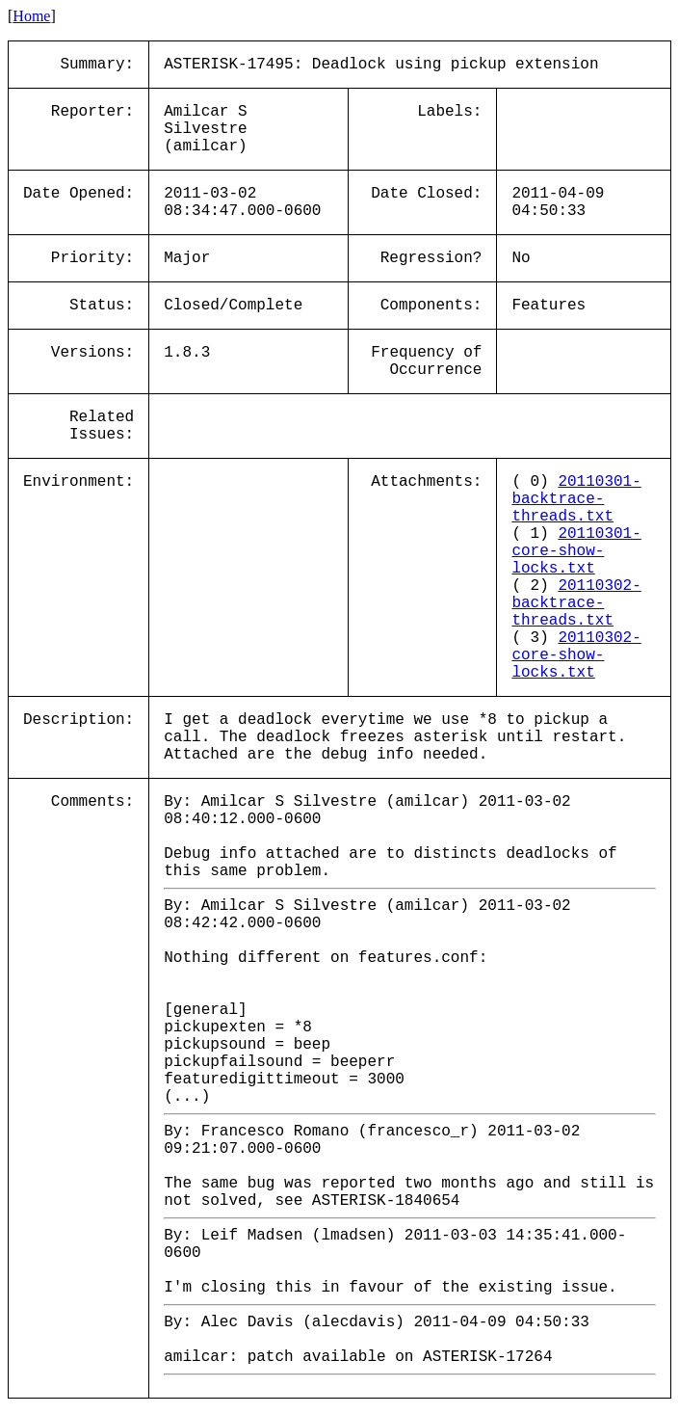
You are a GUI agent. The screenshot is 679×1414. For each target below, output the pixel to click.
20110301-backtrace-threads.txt (575, 499)
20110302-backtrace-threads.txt (575, 603)
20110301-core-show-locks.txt (575, 551)
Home (31, 16)
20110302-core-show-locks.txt (575, 655)
